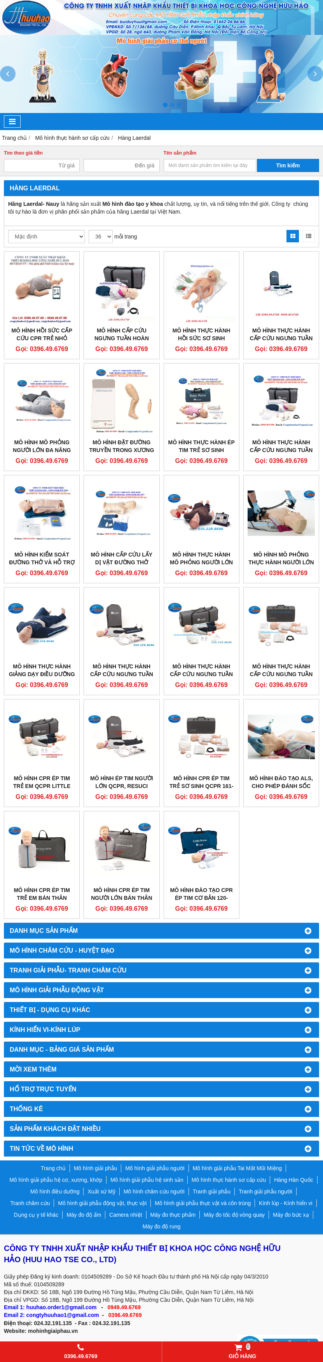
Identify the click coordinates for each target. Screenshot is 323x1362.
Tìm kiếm (288, 165)
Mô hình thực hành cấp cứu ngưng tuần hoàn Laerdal (121, 674)
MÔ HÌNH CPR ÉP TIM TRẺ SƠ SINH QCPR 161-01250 (201, 786)
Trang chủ (53, 1168)
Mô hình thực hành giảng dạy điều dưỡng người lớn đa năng (42, 674)
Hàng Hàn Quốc (293, 1180)
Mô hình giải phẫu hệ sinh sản (146, 1180)
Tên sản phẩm (180, 153)
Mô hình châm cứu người (154, 1191)
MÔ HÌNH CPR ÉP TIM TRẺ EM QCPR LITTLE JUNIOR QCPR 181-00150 (42, 786)
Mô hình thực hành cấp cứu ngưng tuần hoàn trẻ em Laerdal (201, 674)
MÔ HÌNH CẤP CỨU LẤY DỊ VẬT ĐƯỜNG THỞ (122, 558)
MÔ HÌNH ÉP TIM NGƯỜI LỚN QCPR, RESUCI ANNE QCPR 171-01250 (121, 786)
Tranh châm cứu (30, 1203)
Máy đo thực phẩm (173, 1215)
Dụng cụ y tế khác (36, 1215)
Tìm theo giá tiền (23, 153)
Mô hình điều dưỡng (54, 1191)
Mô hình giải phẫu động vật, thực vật (102, 1203)
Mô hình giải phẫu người (154, 1168)
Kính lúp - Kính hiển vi (285, 1203)
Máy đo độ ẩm (83, 1215)
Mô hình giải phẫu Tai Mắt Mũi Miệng (237, 1168)
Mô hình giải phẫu (95, 1168)
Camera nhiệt (125, 1215)
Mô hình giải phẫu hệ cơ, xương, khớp (55, 1180)
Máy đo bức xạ (291, 1215)
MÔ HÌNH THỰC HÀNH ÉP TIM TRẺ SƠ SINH (201, 446)
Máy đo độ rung (162, 1226)
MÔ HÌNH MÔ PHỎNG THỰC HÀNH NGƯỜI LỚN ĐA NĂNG (281, 562)
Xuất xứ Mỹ (101, 1191)
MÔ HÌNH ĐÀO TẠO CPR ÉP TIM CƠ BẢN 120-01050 (201, 898)
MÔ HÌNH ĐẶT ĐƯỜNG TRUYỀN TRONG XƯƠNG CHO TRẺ (121, 450)
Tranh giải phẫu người (265, 1191)
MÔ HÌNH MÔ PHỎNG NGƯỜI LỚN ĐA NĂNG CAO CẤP (42, 450)
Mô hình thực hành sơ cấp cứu (229, 1180)
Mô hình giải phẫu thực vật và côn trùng (203, 1203)
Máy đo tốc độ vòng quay (234, 1215)
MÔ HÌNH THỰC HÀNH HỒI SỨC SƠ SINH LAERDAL (201, 338)
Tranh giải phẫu (211, 1191)
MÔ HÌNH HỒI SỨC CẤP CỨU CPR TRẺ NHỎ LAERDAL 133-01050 (42, 338)
